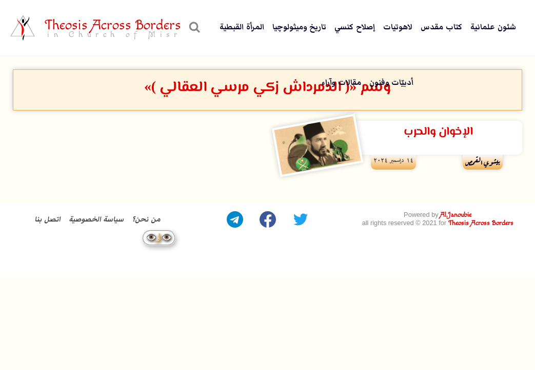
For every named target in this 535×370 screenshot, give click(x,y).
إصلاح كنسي (354, 27)
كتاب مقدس (441, 27)
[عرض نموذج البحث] (193, 27)
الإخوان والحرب (438, 132)
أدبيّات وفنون (391, 82)
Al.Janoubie (455, 215)
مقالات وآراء (341, 82)
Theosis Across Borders (480, 223)
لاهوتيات (397, 27)
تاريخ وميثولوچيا (299, 27)
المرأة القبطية (242, 27)
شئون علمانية (493, 27)
